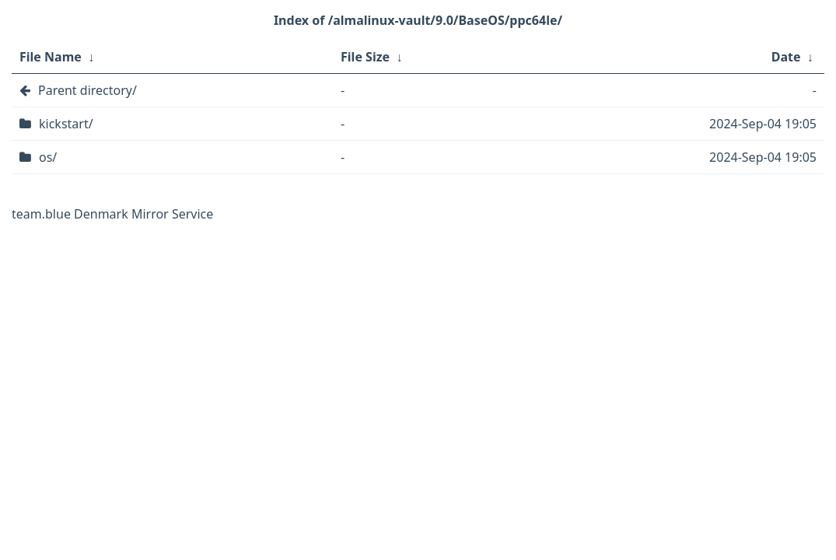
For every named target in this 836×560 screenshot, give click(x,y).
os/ (48, 157)
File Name (50, 56)
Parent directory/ (87, 90)
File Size (365, 56)
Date (786, 56)
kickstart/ (66, 123)
